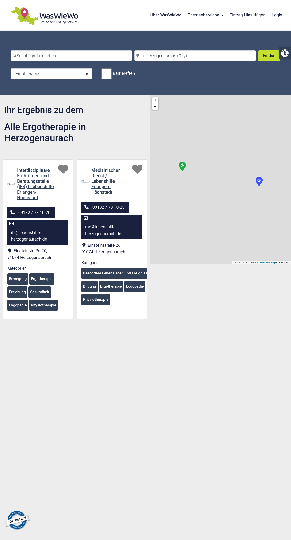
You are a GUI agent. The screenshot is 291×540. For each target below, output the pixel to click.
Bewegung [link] (18, 280)
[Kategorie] (51, 73)
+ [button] (155, 100)
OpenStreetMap (266, 262)
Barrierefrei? (124, 73)
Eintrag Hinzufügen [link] (247, 14)
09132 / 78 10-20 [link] (34, 213)
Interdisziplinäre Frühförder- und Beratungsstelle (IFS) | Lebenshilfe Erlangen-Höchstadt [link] (36, 185)
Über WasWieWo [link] (165, 14)
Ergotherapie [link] (42, 280)
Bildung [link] (89, 288)
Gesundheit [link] (39, 293)
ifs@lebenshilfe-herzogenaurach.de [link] (29, 237)
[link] (285, 53)
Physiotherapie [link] (43, 307)
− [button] (155, 106)
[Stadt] (195, 55)
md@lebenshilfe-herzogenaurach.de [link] (103, 232)
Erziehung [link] (17, 293)
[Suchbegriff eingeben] (71, 55)
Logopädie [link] (18, 307)
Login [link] (277, 14)
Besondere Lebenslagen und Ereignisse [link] (116, 275)
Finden (271, 55)
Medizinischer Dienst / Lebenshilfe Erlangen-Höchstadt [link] (106, 182)
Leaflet (237, 262)
